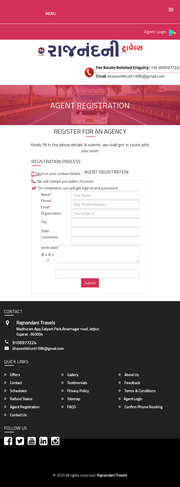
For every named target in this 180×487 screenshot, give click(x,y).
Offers (12, 374)
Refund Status (18, 399)
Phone (46, 200)
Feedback (129, 382)
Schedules (15, 391)
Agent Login (155, 31)
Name (46, 194)
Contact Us (15, 415)
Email (46, 207)
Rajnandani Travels (112, 475)
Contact (13, 382)
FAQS (68, 407)
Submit (90, 283)
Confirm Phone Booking (140, 407)
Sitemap (70, 399)
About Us (128, 374)
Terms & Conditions (137, 391)
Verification (48, 247)
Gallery (69, 374)
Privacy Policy (75, 391)
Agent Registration (22, 407)
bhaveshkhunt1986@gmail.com (38, 348)
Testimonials (74, 382)
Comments (48, 237)
